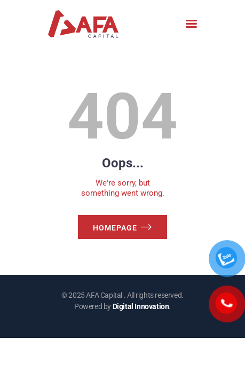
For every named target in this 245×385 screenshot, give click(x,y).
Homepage (115, 228)
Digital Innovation (141, 306)
